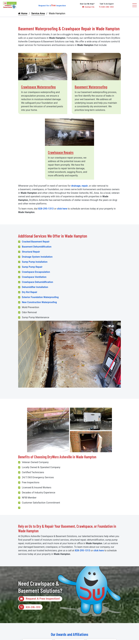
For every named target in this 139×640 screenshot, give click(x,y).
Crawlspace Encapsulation (36, 272)
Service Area (38, 13)
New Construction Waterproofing (39, 302)
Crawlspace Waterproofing (38, 87)
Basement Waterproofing (91, 87)
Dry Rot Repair (29, 292)
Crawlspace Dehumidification (37, 282)
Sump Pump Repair (32, 266)
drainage (76, 185)
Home (22, 13)
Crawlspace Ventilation (34, 277)
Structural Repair (31, 251)
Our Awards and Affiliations (69, 634)
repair (85, 185)
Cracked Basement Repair (35, 241)
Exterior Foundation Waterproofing (40, 297)
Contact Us (88, 6)
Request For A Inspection (52, 5)
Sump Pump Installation (34, 261)
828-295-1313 (106, 6)
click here (62, 208)
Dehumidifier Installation (35, 287)
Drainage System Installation (37, 256)
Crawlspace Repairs (61, 152)
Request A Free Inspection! (39, 599)
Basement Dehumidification (36, 246)
